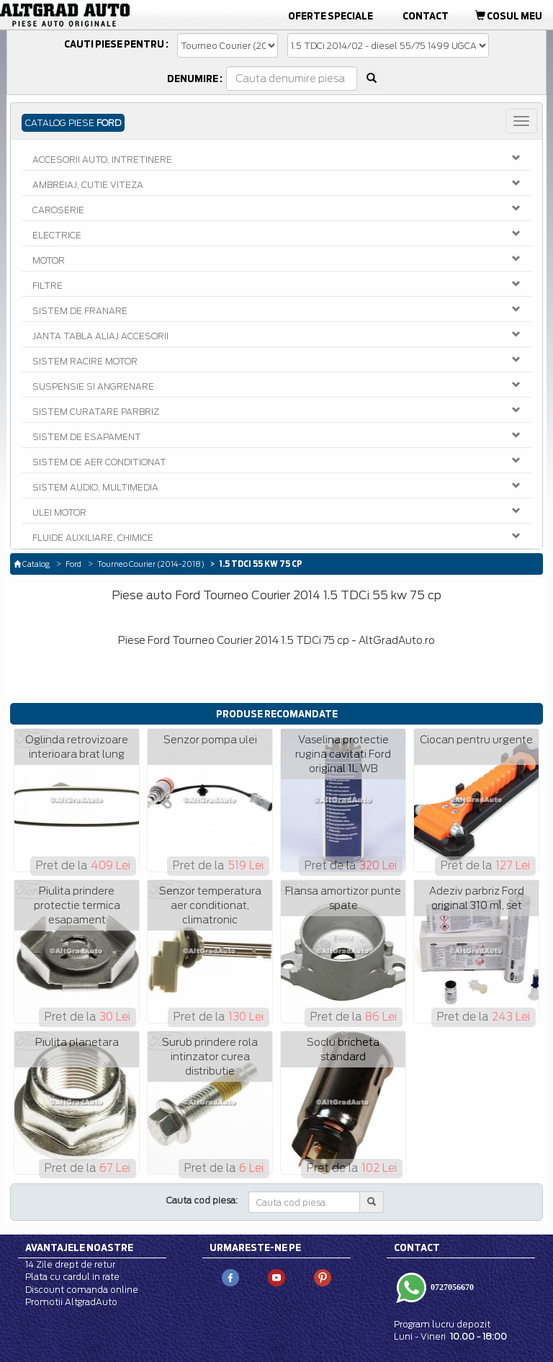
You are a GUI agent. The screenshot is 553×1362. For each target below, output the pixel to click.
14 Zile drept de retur (70, 1264)
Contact (426, 16)
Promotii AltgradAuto (71, 1301)
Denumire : (194, 78)
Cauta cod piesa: (202, 1200)
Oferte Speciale (330, 16)
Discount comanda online (81, 1289)
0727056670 (451, 1287)
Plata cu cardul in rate (72, 1276)
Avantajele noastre (79, 1247)
